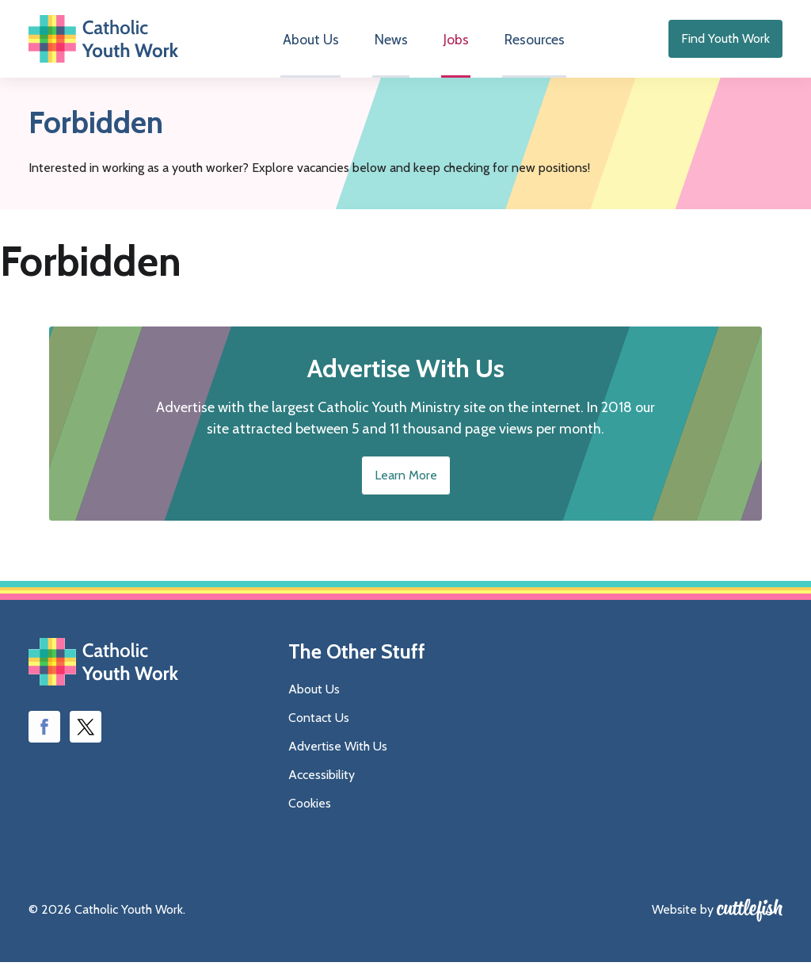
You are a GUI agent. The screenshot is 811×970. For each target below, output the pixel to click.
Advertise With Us (337, 754)
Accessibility (321, 782)
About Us (315, 43)
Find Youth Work (725, 42)
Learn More (406, 483)
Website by (683, 917)
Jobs (453, 43)
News (392, 43)
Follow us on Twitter (85, 734)
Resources (528, 43)
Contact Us (318, 725)
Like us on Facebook (44, 734)
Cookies (309, 811)
